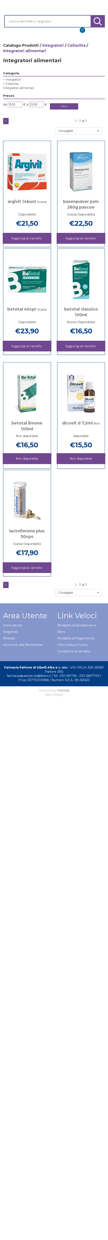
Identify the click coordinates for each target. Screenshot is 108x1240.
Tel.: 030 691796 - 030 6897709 (76, 676)
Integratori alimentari (18, 88)
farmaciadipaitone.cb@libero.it (29, 676)
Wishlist (9, 638)
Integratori (53, 45)
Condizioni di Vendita (73, 651)
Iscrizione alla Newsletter (23, 645)
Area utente (12, 625)
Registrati (10, 632)
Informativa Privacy (72, 645)
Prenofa (63, 690)
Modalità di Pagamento (76, 638)
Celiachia (76, 45)
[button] (79, 130)
